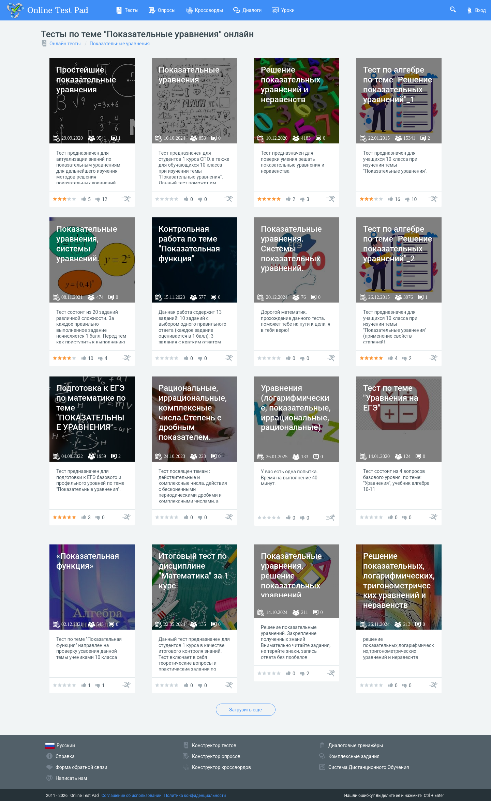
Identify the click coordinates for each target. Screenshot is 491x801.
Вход (476, 10)
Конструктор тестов (214, 745)
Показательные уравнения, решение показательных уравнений (291, 575)
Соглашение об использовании (132, 795)
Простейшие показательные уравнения (86, 79)
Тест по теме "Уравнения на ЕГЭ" (390, 398)
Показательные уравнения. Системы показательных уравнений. (291, 248)
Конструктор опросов (216, 756)
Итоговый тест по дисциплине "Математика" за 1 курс (194, 570)
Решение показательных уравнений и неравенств (291, 84)
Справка (65, 756)
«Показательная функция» (87, 561)
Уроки (283, 10)
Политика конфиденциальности (195, 795)
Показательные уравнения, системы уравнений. (86, 243)
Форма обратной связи (81, 767)
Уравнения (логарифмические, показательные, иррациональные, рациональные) (296, 407)
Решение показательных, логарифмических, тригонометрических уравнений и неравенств (399, 580)
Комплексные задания (354, 756)
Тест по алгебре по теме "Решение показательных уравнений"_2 (397, 243)
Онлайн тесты (65, 43)
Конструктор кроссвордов (221, 767)
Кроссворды (204, 10)
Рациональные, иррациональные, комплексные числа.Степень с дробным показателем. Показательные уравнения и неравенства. (193, 427)
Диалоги (247, 10)
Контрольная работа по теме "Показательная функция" (189, 243)
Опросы (162, 10)
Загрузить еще (245, 709)
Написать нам (71, 778)
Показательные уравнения (120, 43)
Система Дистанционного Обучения (368, 767)
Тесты (127, 10)
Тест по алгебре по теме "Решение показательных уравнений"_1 (397, 84)
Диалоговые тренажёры (355, 745)
